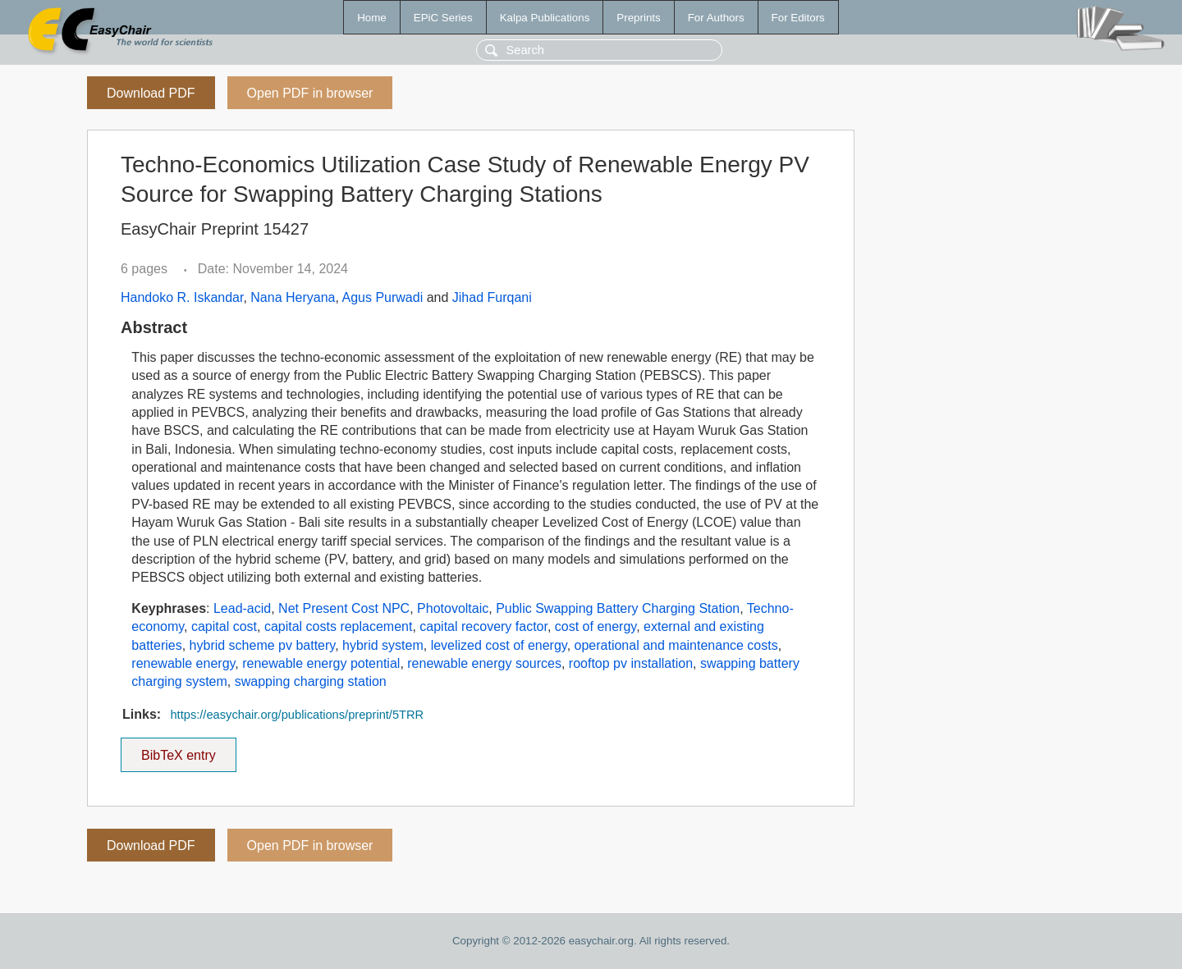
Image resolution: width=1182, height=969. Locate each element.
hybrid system (383, 645)
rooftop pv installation (631, 663)
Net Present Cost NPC (344, 608)
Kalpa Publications (545, 17)
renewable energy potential (321, 663)
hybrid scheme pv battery (263, 645)
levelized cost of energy (499, 645)
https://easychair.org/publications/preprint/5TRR (297, 714)
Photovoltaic (452, 608)
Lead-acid (242, 608)
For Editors (798, 17)
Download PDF (151, 93)
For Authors (716, 17)
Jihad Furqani (492, 297)
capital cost (224, 626)
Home (372, 17)
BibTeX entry (178, 750)
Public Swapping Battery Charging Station (618, 608)
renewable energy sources (484, 663)
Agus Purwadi (383, 297)
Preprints (638, 17)
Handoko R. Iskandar (182, 297)
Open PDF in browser (310, 93)
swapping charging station (311, 681)
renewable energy (183, 663)
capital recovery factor (483, 626)
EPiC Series (443, 17)
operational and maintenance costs (676, 645)
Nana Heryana (292, 297)
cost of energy (595, 626)
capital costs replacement (338, 626)
